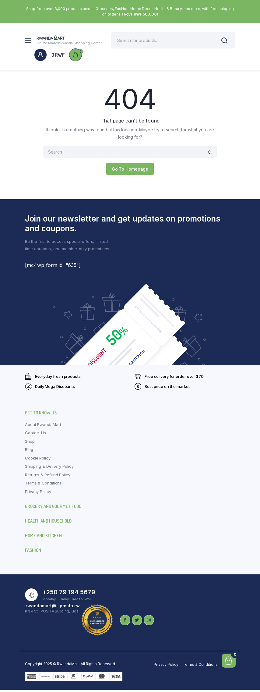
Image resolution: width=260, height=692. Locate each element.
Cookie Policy (38, 460)
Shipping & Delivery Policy (49, 468)
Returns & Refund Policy (47, 476)
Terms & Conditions (43, 485)
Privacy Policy (38, 493)
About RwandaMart (43, 426)
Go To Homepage (130, 171)
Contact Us (35, 434)
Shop (30, 443)
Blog (29, 451)
